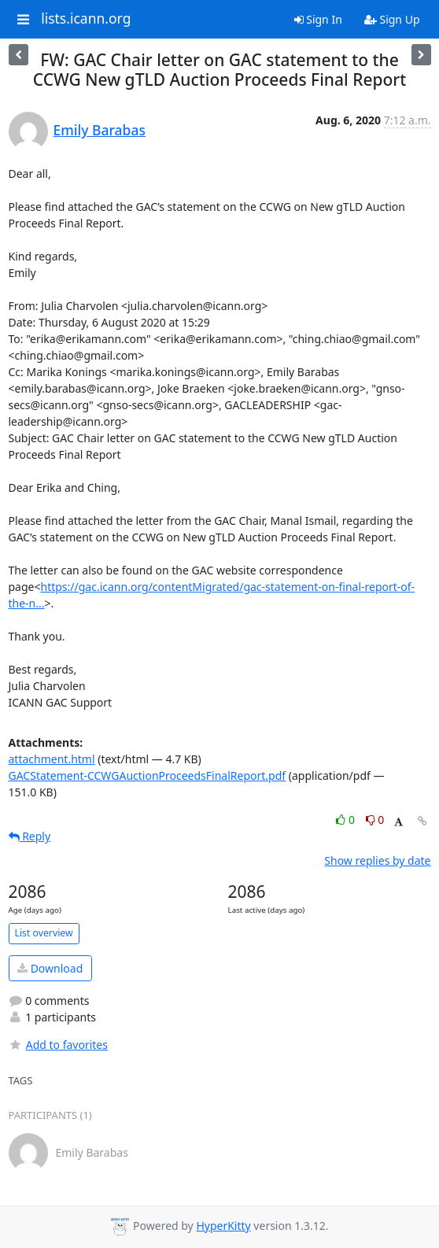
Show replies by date (377, 860)
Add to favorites (58, 1044)
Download (50, 968)
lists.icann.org (86, 18)
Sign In (318, 19)
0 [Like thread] (346, 819)
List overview (44, 933)
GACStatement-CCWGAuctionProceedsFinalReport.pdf (147, 775)
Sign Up (392, 19)
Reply (30, 836)
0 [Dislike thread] (375, 819)
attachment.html (52, 758)
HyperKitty (223, 1225)
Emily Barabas (99, 129)
